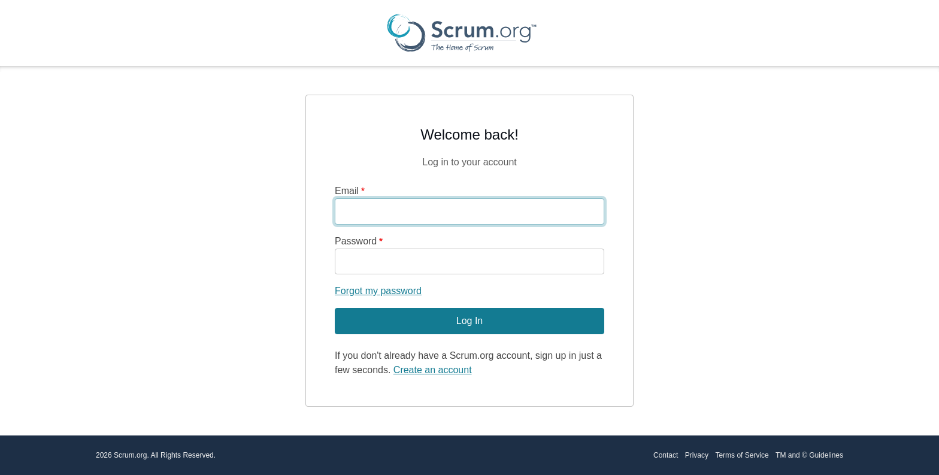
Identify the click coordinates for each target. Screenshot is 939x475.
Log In (469, 321)
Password (356, 241)
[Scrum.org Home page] (461, 33)
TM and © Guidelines (809, 455)
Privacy (696, 455)
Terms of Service (741, 455)
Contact (665, 455)
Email (347, 191)
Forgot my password (378, 291)
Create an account (432, 370)
